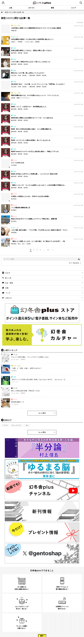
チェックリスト (16, 425)
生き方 (7, 273)
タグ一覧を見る (74, 263)
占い (27, 425)
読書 (6, 288)
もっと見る (42, 413)
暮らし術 (8, 278)
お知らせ (8, 298)
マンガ (7, 293)
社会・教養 (9, 283)
